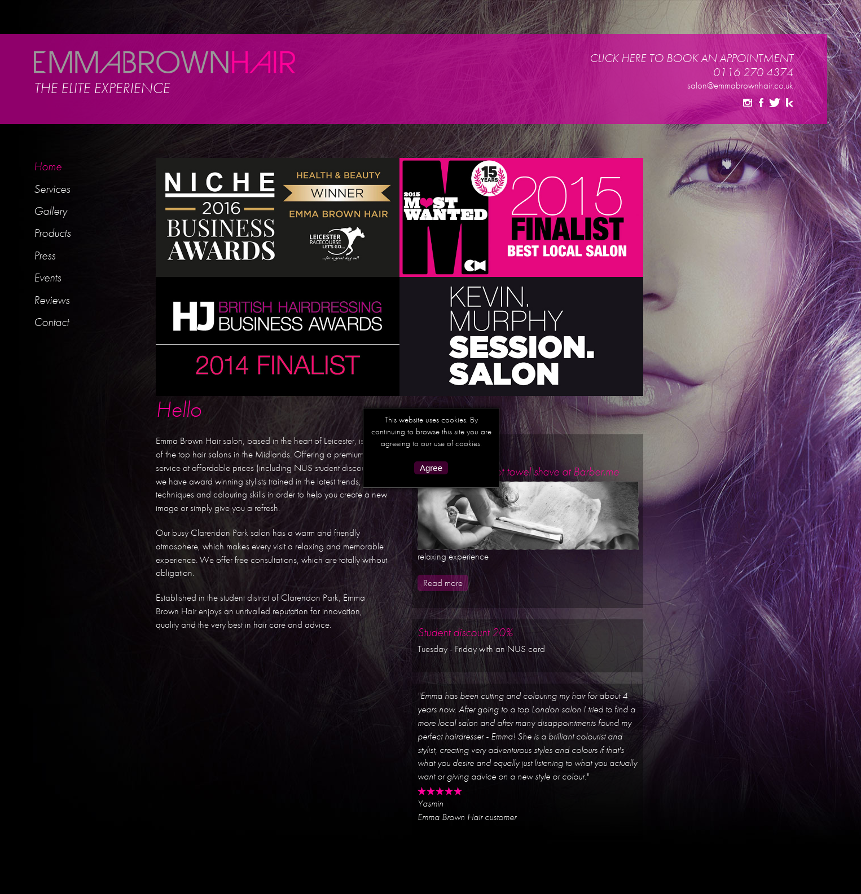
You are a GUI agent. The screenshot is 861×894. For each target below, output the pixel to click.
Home (47, 166)
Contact (51, 321)
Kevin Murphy (789, 102)
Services (52, 188)
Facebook (761, 102)
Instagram (747, 102)
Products (52, 232)
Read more (443, 582)
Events (47, 277)
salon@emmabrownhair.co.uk (740, 85)
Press (44, 255)
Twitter (774, 102)
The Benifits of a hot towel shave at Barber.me (518, 471)
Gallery (50, 210)
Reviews (51, 299)
